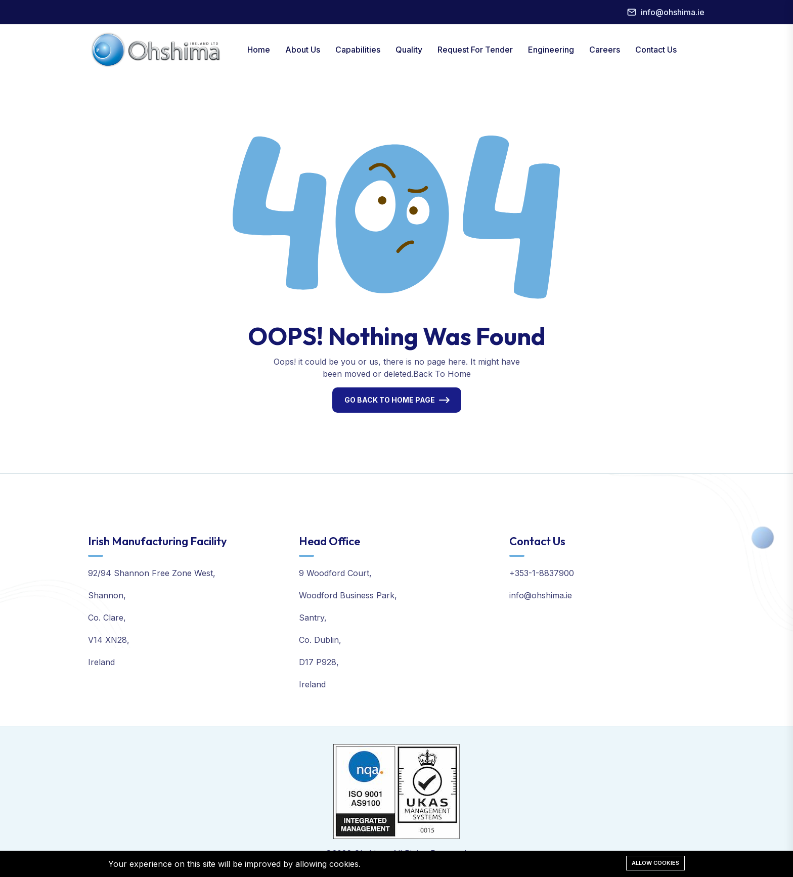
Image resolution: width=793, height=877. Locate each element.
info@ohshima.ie (672, 12)
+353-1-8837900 (541, 573)
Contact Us (656, 50)
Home (258, 50)
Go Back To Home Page (389, 400)
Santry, (313, 617)
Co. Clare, (107, 617)
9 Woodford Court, (335, 573)
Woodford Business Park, (348, 595)
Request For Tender (475, 50)
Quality (408, 50)
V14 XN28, (108, 640)
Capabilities (357, 50)
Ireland (101, 662)
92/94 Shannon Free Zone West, (151, 573)
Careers (604, 50)
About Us (302, 50)
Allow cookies (655, 862)
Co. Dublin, (320, 640)
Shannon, (107, 595)
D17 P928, (319, 662)
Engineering (551, 50)
